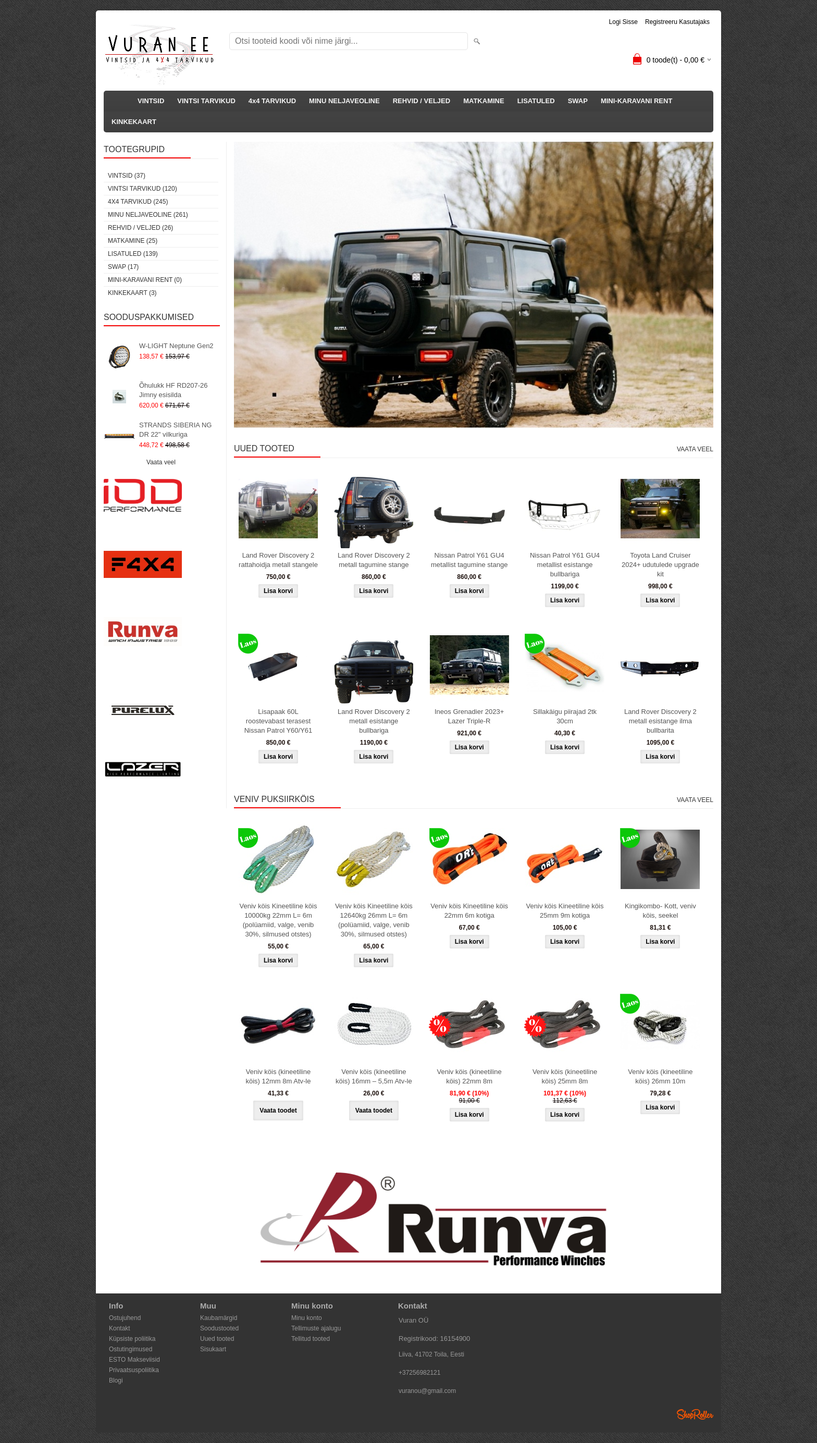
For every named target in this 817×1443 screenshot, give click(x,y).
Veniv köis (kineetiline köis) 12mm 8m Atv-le (278, 1076)
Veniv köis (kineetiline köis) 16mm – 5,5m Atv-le (374, 1076)
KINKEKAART (134, 122)
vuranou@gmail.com (427, 1391)
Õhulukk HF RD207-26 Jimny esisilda (173, 390)
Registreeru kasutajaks (677, 22)
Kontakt (119, 1328)
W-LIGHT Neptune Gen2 (176, 346)
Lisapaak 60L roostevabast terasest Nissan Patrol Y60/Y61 (278, 721)
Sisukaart (213, 1349)
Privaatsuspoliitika (134, 1370)
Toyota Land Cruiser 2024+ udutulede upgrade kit (660, 564)
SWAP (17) (123, 266)
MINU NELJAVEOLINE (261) (148, 214)
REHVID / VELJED (422, 101)
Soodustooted (219, 1328)
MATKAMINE (483, 101)
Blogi (116, 1380)
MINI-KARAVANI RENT (636, 101)
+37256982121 (419, 1372)
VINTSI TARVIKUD (206, 101)
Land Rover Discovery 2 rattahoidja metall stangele (278, 560)
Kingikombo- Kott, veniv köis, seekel (660, 910)
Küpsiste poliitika (132, 1338)
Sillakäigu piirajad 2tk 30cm (565, 716)
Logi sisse (623, 22)
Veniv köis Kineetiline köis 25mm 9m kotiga (565, 910)
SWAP (578, 101)
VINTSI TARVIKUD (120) (142, 188)
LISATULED (536, 101)
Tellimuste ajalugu (316, 1328)
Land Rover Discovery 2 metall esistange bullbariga (374, 721)
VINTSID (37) (126, 175)
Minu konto (306, 1318)
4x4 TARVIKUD (272, 101)
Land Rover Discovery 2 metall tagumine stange (374, 560)
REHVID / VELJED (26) (140, 227)
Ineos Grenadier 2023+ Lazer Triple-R (469, 716)
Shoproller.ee (695, 1414)
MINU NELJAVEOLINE (344, 101)
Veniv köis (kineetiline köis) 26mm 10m (660, 1076)
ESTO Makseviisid (134, 1359)
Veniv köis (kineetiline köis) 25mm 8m (565, 1076)
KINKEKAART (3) (132, 293)
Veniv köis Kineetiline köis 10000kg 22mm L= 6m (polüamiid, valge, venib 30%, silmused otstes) (278, 920)
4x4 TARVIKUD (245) (138, 201)
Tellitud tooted (310, 1338)
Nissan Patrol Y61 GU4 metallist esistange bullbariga (565, 564)
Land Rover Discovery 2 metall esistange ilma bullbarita (660, 721)
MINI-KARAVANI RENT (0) (145, 279)
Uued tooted (217, 1338)
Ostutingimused (130, 1349)
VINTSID (151, 101)
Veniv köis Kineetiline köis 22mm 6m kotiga (469, 910)
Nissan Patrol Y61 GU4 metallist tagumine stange (469, 560)
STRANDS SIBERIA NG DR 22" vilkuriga (175, 429)
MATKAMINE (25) (132, 240)
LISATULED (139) (133, 253)
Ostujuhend (125, 1318)
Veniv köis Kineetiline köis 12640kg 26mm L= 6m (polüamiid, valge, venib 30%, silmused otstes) (374, 920)
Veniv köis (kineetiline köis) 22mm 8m (469, 1076)
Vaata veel (161, 462)
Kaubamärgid (218, 1318)
